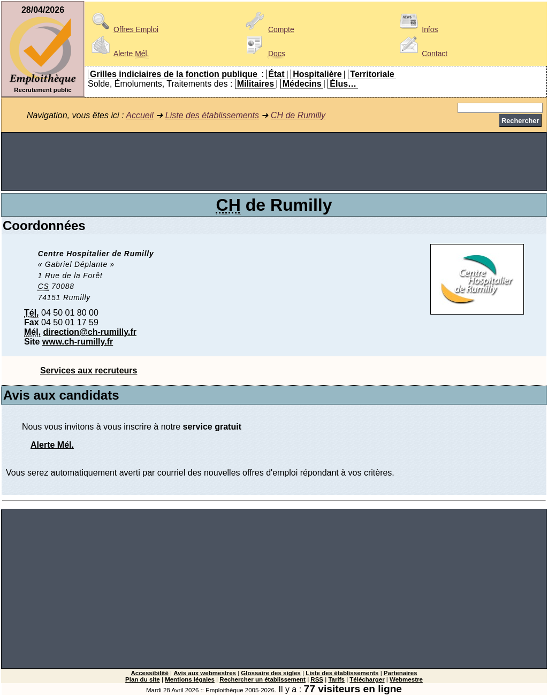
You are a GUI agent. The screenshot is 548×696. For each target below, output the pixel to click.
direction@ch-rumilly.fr (89, 331)
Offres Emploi (123, 29)
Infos (417, 29)
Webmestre (406, 679)
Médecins (302, 83)
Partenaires (400, 673)
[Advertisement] (274, 161)
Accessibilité (149, 673)
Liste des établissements (212, 115)
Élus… (343, 83)
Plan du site (142, 679)
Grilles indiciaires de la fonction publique (173, 74)
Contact (421, 53)
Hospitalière (317, 74)
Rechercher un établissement (262, 679)
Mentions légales (190, 679)
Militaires (255, 83)
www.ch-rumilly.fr (77, 341)
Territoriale (372, 74)
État (276, 74)
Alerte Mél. (52, 444)
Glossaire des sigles (270, 673)
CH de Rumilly (298, 115)
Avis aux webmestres (204, 673)
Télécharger (366, 679)
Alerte (118, 53)
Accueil (140, 115)
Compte (268, 29)
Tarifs (336, 679)
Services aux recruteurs (88, 370)
